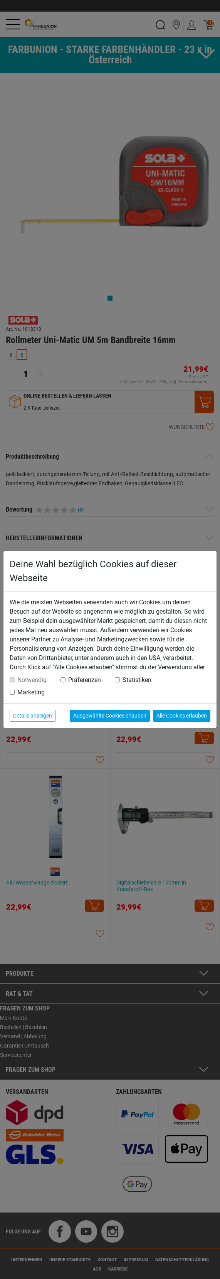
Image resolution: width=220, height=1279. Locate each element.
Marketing (31, 692)
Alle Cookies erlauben (181, 716)
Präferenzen (84, 680)
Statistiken (137, 680)
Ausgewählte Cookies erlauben (109, 716)
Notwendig (32, 680)
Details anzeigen (32, 716)
